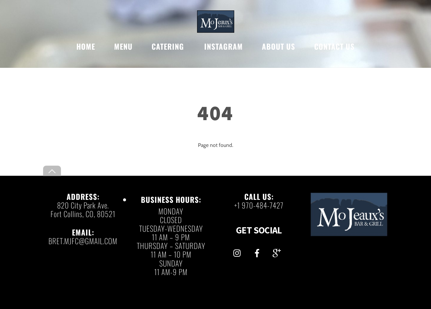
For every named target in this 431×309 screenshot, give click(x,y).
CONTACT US (334, 46)
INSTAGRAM (223, 46)
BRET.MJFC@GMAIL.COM (82, 240)
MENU (123, 46)
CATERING (168, 46)
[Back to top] (52, 171)
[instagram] (238, 251)
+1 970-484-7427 (259, 205)
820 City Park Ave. (83, 205)
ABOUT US (278, 46)
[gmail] (278, 251)
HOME (85, 46)
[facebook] (258, 251)
